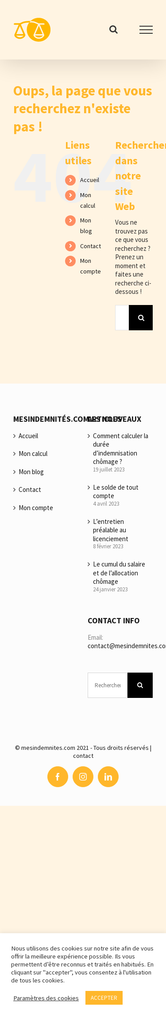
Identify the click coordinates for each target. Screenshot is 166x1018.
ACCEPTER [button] (104, 998)
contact (83, 756)
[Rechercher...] (122, 317)
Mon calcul (33, 453)
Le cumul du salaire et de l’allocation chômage (119, 573)
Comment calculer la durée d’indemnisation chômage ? (120, 449)
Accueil (89, 180)
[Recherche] (141, 317)
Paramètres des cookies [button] (46, 998)
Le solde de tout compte (116, 491)
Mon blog (31, 471)
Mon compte (36, 507)
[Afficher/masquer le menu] (146, 30)
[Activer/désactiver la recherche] (113, 29)
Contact (90, 246)
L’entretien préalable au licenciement (110, 530)
